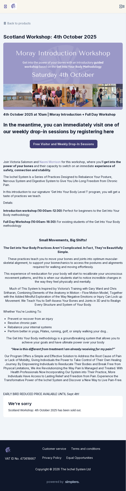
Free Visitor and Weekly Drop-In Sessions (63, 144)
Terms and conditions (85, 448)
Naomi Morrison (50, 162)
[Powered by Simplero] (63, 482)
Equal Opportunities (79, 457)
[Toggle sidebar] (5, 6)
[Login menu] (121, 6)
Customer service (54, 448)
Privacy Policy (51, 457)
